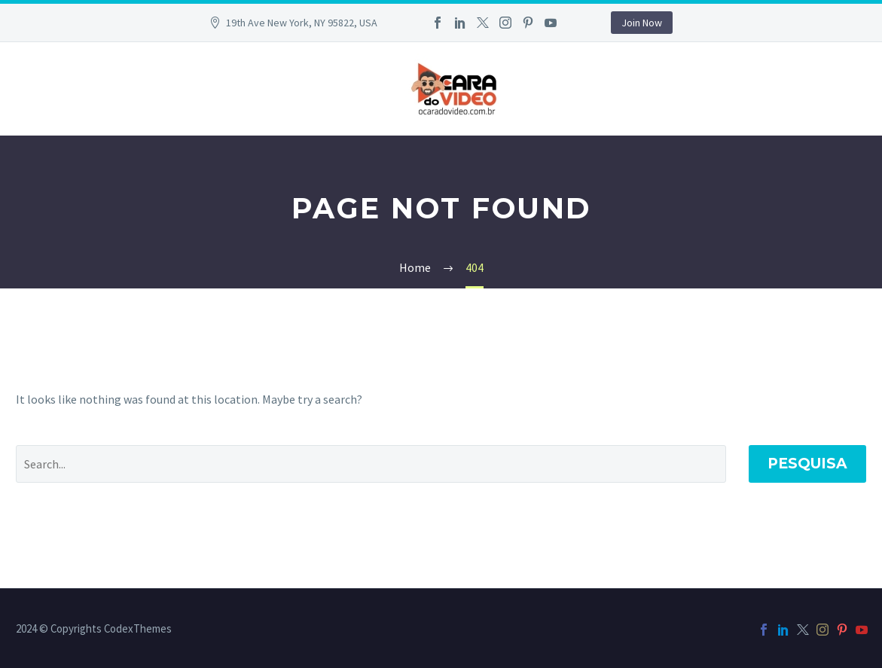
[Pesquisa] (371, 464)
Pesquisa (807, 463)
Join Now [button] (641, 22)
